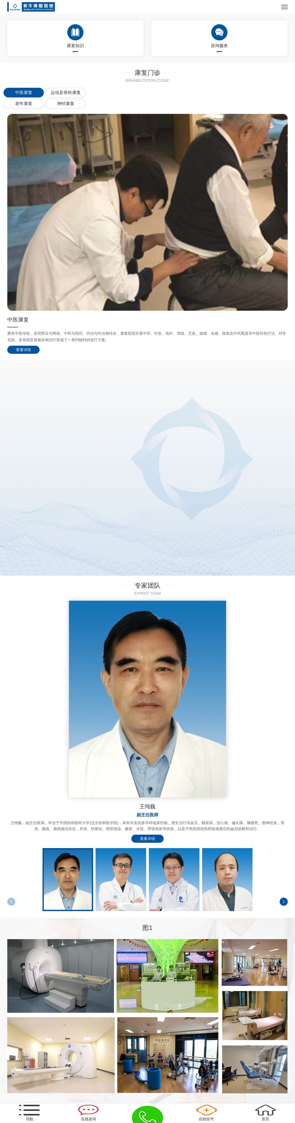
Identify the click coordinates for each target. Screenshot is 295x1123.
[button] (284, 902)
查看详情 (23, 350)
